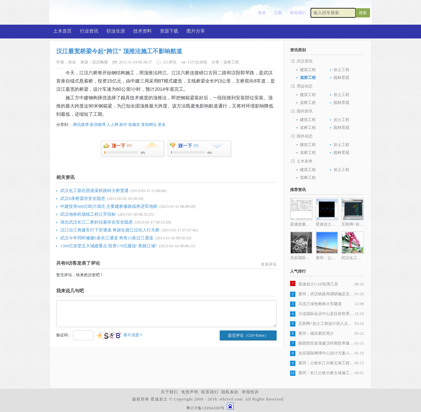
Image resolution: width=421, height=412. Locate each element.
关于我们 (169, 392)
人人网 (112, 124)
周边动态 (304, 86)
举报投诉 (250, 392)
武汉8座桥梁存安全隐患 (82, 198)
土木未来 (304, 161)
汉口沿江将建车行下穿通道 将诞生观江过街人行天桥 (110, 230)
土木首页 (62, 31)
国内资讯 (304, 111)
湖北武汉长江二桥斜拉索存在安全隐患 (96, 222)
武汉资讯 (304, 61)
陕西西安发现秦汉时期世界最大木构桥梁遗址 (326, 343)
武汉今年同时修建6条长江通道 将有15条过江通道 (106, 237)
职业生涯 (116, 31)
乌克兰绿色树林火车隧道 (320, 304)
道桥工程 (308, 77)
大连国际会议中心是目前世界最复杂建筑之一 (326, 313)
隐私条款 (229, 392)
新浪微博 (98, 124)
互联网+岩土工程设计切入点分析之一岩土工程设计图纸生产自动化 (326, 323)
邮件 (123, 124)
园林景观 (341, 77)
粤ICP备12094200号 (205, 408)
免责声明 (189, 392)
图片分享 (195, 31)
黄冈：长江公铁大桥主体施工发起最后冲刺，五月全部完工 (326, 373)
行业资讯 (89, 31)
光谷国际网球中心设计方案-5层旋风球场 (326, 353)
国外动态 (304, 136)
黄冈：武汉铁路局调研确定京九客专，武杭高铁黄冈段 (326, 294)
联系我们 (298, 13)
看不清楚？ (119, 335)
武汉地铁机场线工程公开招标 (88, 214)
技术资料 (142, 31)
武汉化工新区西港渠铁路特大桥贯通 (94, 190)
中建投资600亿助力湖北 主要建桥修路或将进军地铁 (109, 206)
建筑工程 (308, 69)
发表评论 (269, 264)
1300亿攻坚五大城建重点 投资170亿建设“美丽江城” (108, 245)
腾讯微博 (81, 124)
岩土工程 (341, 69)
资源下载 (169, 31)
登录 (262, 13)
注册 (278, 13)
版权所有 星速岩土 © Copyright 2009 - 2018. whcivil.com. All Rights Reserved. (209, 399)
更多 (162, 124)
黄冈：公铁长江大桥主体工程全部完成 (326, 363)
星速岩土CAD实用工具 (318, 284)
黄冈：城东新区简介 (316, 333)
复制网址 (149, 124)
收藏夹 (134, 124)
